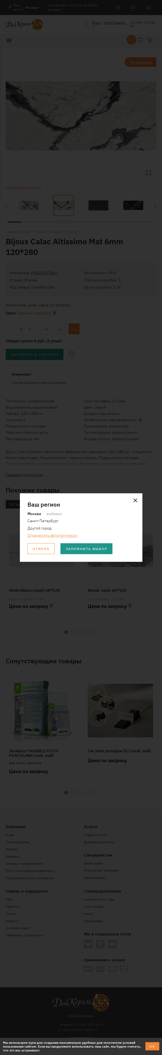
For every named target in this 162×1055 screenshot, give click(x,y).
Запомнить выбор (86, 548)
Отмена (41, 548)
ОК (152, 1046)
